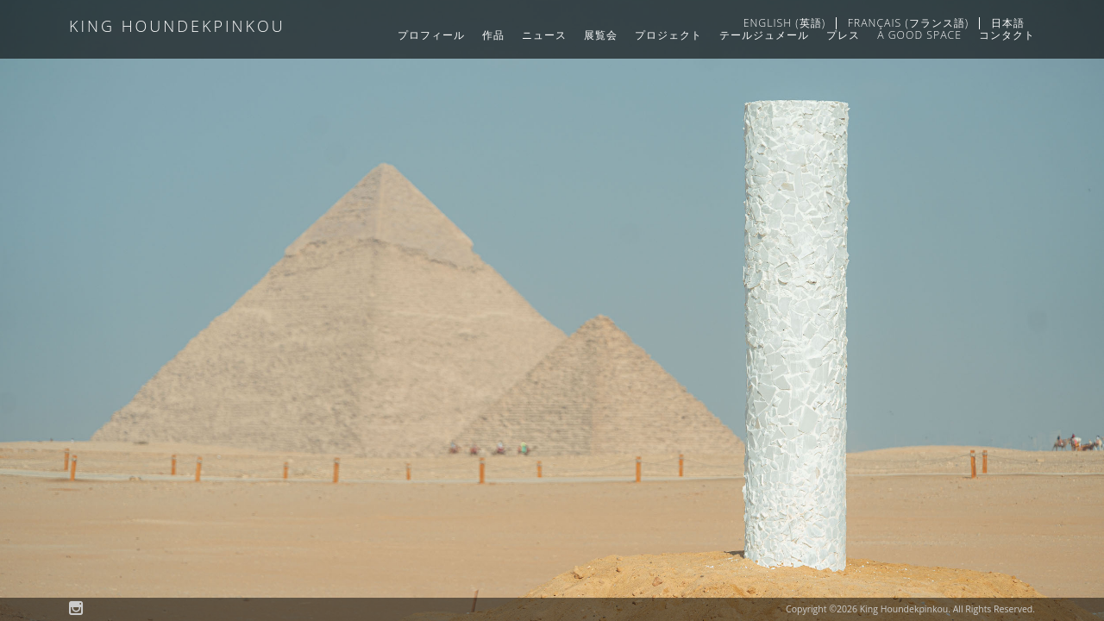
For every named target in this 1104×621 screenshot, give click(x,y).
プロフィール (431, 35)
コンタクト (1007, 35)
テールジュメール (764, 35)
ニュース (544, 35)
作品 (493, 35)
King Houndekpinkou (177, 26)
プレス (843, 35)
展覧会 (601, 35)
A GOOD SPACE (919, 35)
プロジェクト (668, 35)
